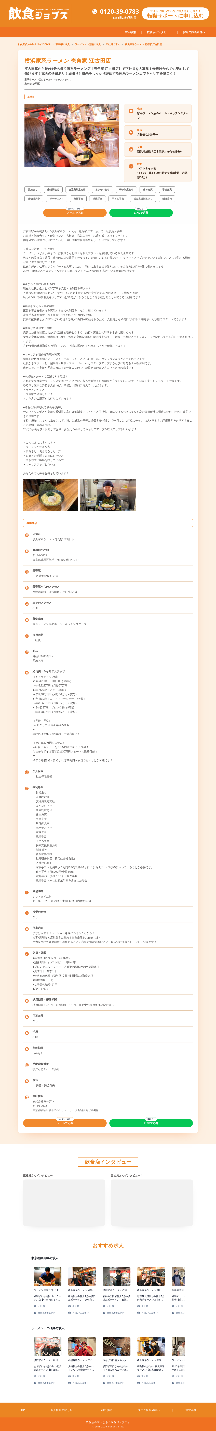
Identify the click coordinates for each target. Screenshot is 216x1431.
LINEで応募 (141, 213)
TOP (22, 1410)
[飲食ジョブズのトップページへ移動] (39, 13)
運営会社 (191, 1410)
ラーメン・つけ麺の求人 (88, 44)
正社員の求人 (113, 44)
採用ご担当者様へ (194, 32)
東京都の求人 (63, 44)
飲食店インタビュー (159, 32)
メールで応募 (75, 213)
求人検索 (130, 32)
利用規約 (106, 1410)
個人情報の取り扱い (62, 1410)
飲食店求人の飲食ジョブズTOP (34, 44)
